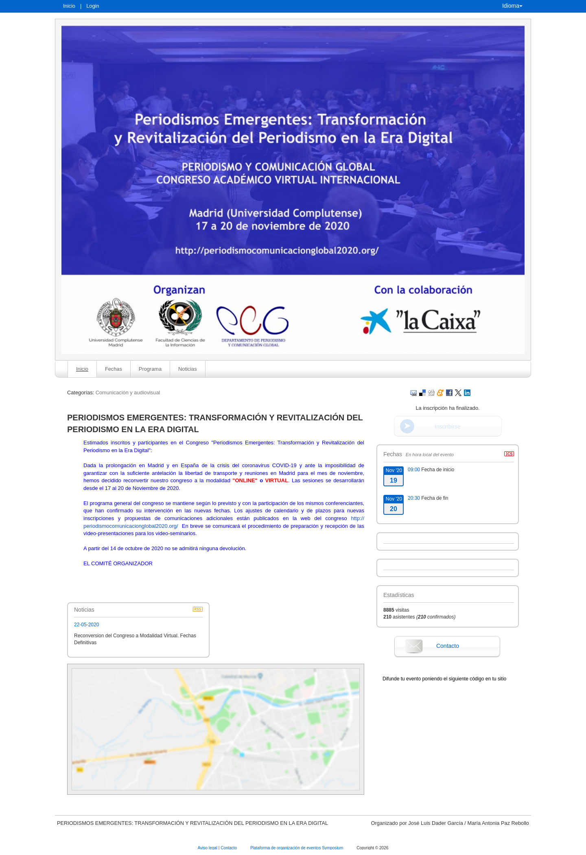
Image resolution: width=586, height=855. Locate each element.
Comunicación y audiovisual (128, 392)
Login (92, 6)
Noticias (187, 369)
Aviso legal (208, 848)
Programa (150, 369)
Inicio (69, 6)
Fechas (113, 369)
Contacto (447, 646)
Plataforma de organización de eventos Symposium (297, 848)
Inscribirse (448, 426)
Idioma (512, 5)
